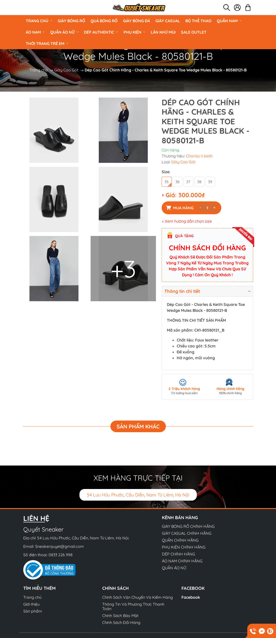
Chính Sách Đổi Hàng (121, 622)
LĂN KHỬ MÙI (163, 32)
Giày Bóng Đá (136, 20)
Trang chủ (39, 20)
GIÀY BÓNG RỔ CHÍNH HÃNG (188, 526)
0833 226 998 (61, 554)
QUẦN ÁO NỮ (64, 32)
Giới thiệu (31, 604)
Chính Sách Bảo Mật (120, 615)
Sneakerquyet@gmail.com (59, 546)
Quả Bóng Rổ (104, 20)
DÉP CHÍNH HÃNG (178, 554)
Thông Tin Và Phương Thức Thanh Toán (133, 606)
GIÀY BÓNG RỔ (71, 20)
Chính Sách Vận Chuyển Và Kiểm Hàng (137, 597)
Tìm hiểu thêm (39, 588)
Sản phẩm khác (138, 426)
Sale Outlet (193, 32)
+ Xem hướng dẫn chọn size (187, 221)
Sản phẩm (32, 611)
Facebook (190, 597)
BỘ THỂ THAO (198, 20)
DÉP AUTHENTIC (101, 32)
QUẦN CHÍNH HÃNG (180, 540)
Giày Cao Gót (66, 69)
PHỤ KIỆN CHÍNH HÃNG (183, 547)
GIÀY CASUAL (167, 20)
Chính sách (115, 588)
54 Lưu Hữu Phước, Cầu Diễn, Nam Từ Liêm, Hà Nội (138, 495)
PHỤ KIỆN (134, 32)
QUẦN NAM (229, 20)
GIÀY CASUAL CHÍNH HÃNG (186, 533)
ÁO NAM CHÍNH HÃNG (182, 560)
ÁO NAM (35, 32)
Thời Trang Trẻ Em (47, 43)
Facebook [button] (193, 588)
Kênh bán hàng (180, 517)
